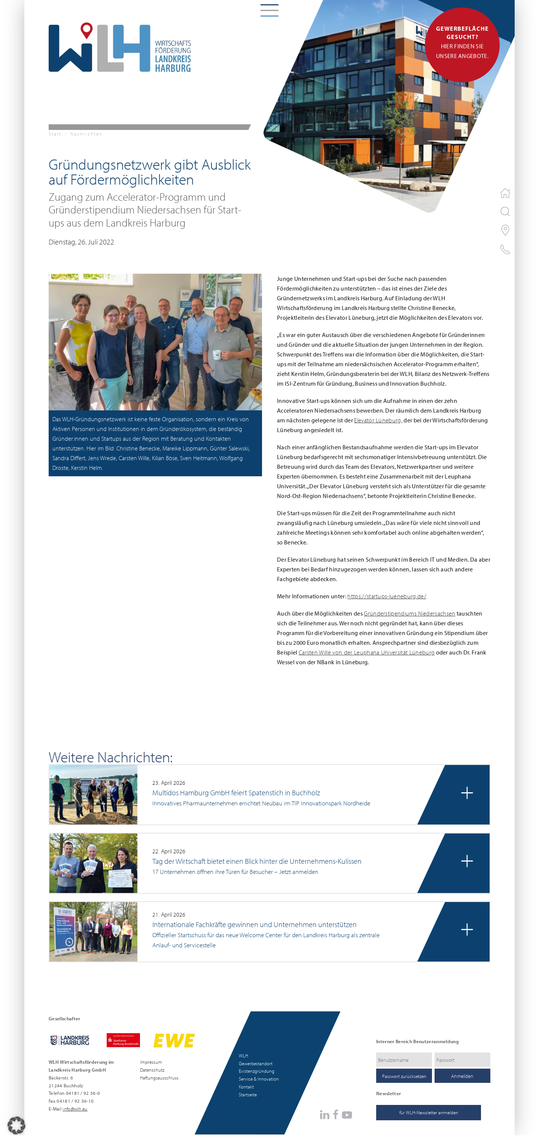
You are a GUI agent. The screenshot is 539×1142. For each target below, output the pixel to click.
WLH (243, 1056)
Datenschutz (152, 1070)
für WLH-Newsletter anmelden (428, 1112)
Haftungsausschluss (159, 1078)
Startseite (248, 1094)
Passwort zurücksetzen (404, 1076)
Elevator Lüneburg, (378, 420)
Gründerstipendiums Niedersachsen (409, 613)
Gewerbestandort (255, 1063)
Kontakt (246, 1087)
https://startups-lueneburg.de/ (386, 596)
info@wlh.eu (75, 1109)
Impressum (151, 1062)
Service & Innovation (259, 1079)
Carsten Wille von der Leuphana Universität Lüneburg (367, 652)
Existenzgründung (256, 1071)
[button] (155, 341)
